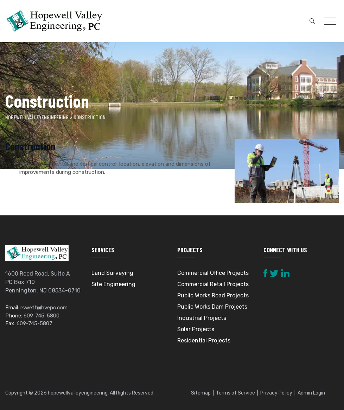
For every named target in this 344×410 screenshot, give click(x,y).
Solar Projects (195, 329)
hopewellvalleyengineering (78, 393)
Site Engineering (113, 284)
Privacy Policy (276, 393)
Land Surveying (112, 273)
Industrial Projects (201, 318)
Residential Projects (203, 340)
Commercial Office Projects (213, 273)
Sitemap (201, 393)
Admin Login (311, 393)
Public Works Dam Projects (212, 306)
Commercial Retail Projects (213, 284)
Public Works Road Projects (213, 295)
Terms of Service (235, 393)
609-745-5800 (41, 316)
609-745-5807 (34, 323)
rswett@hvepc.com (44, 307)
